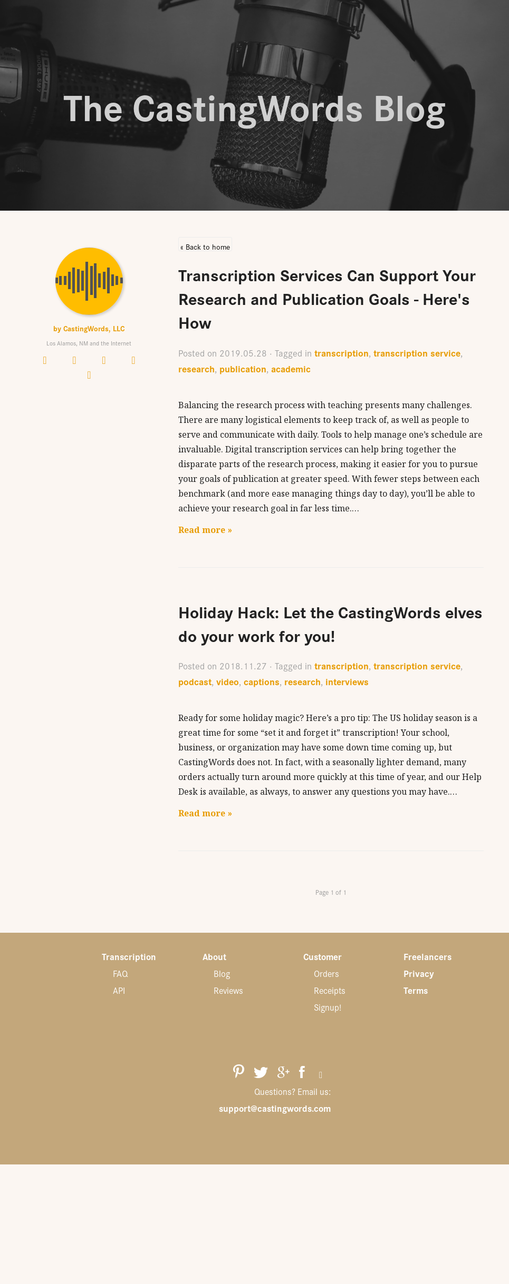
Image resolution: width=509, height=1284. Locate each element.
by (88, 328)
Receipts (329, 990)
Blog (222, 973)
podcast (195, 681)
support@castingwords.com (275, 1108)
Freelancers (428, 956)
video (227, 681)
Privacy (419, 973)
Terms (416, 990)
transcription (341, 352)
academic (291, 368)
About (214, 956)
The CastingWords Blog (254, 105)
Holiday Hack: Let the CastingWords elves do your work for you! (330, 623)
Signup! (327, 1007)
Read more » (205, 530)
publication (242, 368)
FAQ (120, 973)
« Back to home (205, 246)
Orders (326, 973)
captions (262, 681)
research (196, 368)
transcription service (416, 352)
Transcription (129, 956)
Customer (322, 956)
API (119, 990)
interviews (347, 681)
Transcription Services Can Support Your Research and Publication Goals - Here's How (327, 297)
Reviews (228, 990)
